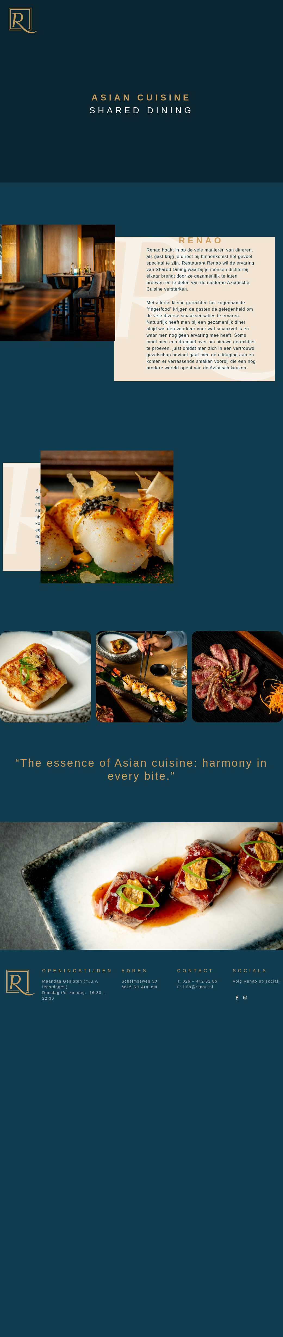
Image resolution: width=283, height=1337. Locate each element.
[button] (6, 677)
